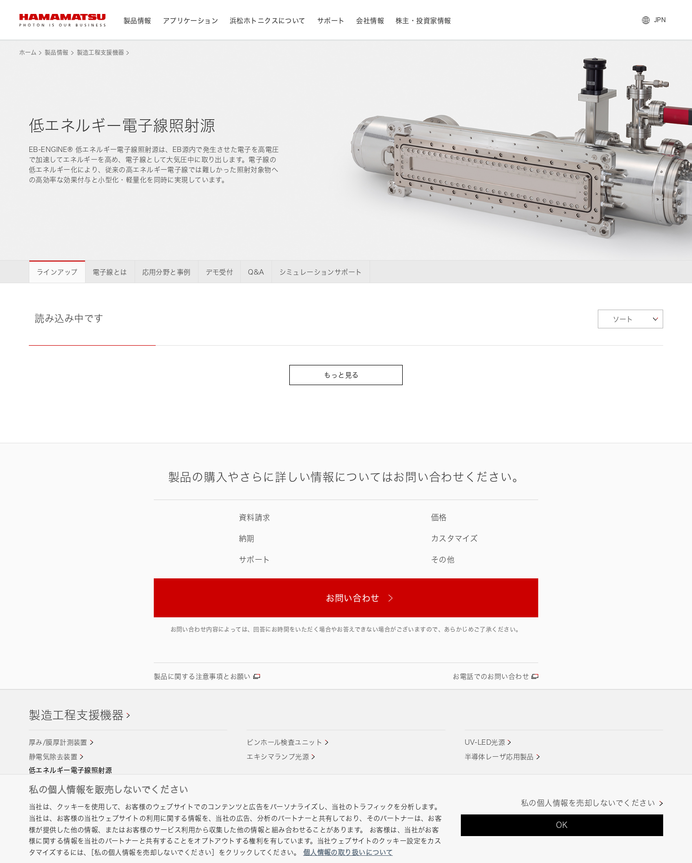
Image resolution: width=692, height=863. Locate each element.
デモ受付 (220, 272)
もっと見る (346, 375)
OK (562, 825)
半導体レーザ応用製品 (499, 756)
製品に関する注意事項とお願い (202, 676)
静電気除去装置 (53, 756)
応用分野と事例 (166, 272)
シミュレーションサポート (320, 272)
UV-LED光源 (485, 742)
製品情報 (56, 52)
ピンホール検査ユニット (284, 742)
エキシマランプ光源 (278, 756)
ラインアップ (57, 272)
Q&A (256, 272)
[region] (346, 818)
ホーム (28, 52)
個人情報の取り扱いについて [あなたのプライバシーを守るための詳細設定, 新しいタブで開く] (348, 852)
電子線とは (110, 272)
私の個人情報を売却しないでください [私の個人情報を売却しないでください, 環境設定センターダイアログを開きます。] (588, 803)
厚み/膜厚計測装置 (58, 742)
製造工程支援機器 (100, 52)
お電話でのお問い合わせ (491, 676)
